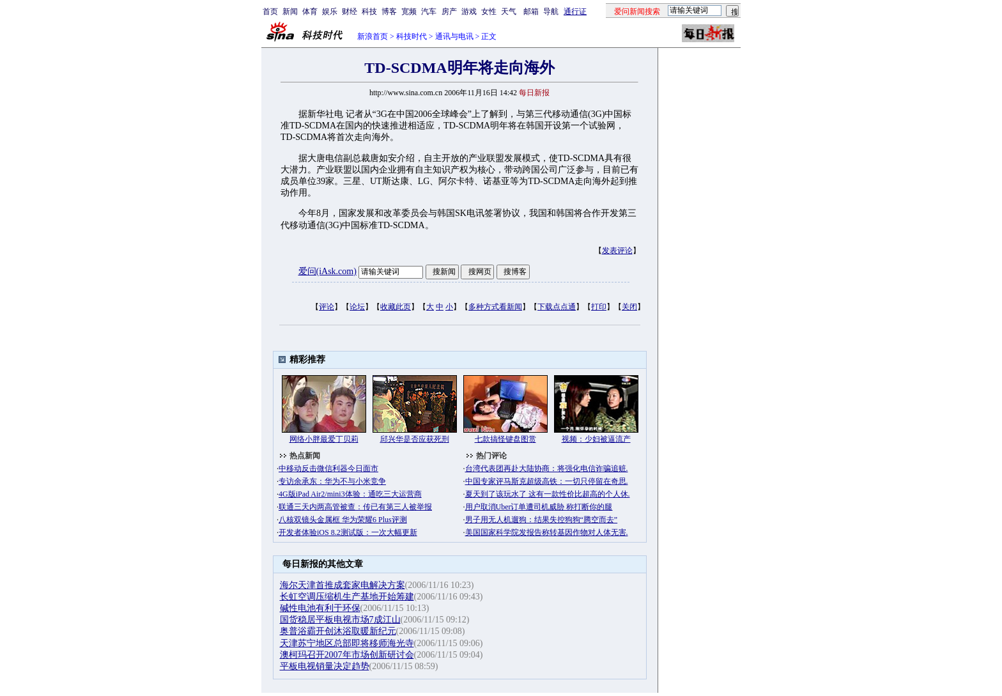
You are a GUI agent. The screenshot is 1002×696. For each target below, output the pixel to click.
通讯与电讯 (454, 36)
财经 (349, 11)
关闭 (629, 306)
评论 (326, 306)
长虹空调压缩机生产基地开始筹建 (347, 596)
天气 (508, 11)
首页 (270, 11)
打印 (598, 306)
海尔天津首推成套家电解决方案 (342, 585)
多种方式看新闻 (495, 306)
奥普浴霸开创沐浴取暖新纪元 (338, 631)
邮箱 (531, 11)
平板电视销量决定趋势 (324, 666)
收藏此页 (395, 306)
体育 (310, 11)
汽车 (428, 11)
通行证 (575, 11)
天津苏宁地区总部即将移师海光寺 (347, 643)
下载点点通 (556, 306)
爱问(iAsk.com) (327, 271)
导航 (551, 11)
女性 (489, 11)
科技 (369, 11)
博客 (389, 11)
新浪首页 (372, 36)
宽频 (409, 11)
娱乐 (329, 11)
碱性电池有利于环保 (320, 608)
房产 (449, 11)
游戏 (469, 11)
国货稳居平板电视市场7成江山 (340, 619)
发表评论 (617, 250)
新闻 (290, 11)
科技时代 (411, 36)
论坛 (357, 306)
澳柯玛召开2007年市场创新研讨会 (347, 655)
